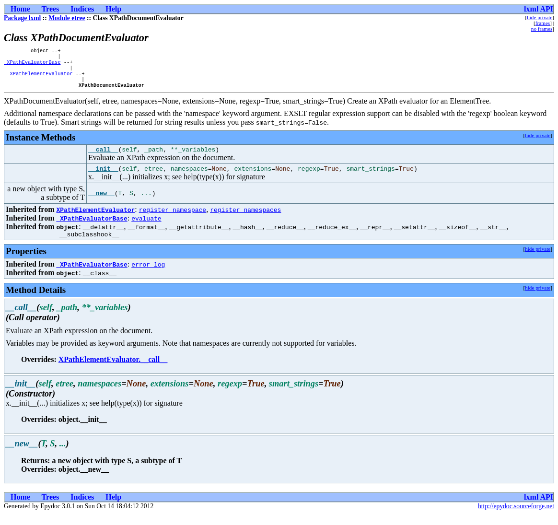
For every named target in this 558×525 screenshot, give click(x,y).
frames (542, 23)
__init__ (103, 178)
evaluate (146, 227)
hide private (539, 17)
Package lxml (22, 18)
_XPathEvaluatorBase (32, 64)
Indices (82, 9)
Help (113, 9)
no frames (541, 29)
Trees (50, 9)
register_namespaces (245, 219)
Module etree (66, 18)
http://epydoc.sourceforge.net (516, 517)
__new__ (101, 202)
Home (20, 9)
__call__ (103, 157)
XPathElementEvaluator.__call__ (112, 370)
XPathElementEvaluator (41, 78)
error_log (148, 275)
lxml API (538, 9)
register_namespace (172, 219)
